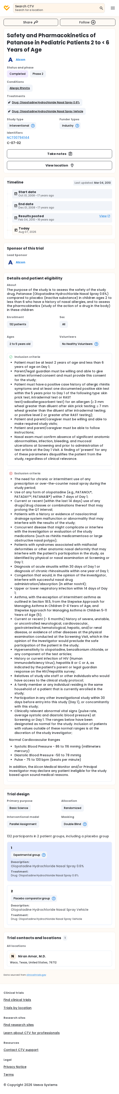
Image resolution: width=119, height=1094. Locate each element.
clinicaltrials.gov (36, 975)
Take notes (60, 154)
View (104, 216)
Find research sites (19, 1025)
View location (60, 165)
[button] (20, 88)
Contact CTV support (21, 1050)
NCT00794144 (18, 137)
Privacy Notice (15, 1067)
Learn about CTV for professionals (32, 1033)
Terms (9, 1074)
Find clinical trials (17, 1000)
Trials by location (18, 1008)
